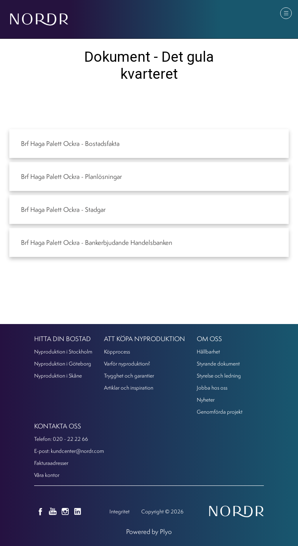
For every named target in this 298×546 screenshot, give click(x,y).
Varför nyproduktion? (127, 363)
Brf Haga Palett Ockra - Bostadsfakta (70, 143)
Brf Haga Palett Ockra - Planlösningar (71, 176)
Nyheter (206, 399)
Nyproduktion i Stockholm (63, 351)
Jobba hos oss (212, 387)
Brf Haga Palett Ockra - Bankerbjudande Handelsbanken (96, 242)
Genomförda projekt (220, 411)
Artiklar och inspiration (128, 387)
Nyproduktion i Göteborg (62, 363)
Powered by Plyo (149, 531)
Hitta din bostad (62, 338)
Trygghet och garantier (129, 375)
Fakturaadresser (51, 462)
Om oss (209, 338)
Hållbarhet (208, 351)
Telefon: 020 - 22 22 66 (61, 438)
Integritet (119, 511)
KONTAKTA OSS (57, 425)
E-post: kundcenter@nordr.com (69, 450)
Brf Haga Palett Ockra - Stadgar (63, 209)
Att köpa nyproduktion (144, 338)
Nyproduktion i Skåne (58, 375)
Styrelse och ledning (219, 375)
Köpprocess (117, 351)
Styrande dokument (218, 363)
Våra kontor (46, 474)
